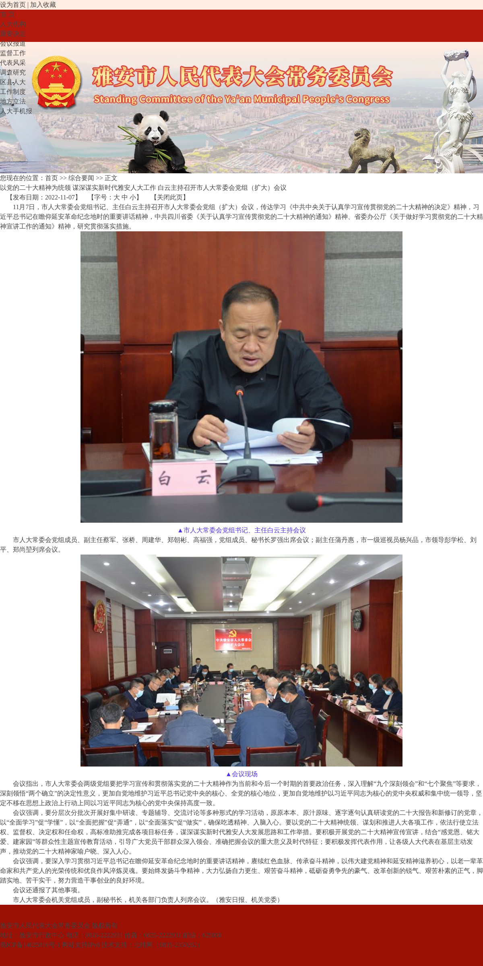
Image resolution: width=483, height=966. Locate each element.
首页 (51, 178)
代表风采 (13, 62)
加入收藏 (43, 4)
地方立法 (13, 101)
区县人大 (13, 82)
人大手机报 (16, 111)
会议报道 (13, 43)
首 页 (7, 14)
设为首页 (13, 4)
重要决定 (13, 33)
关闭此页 (170, 197)
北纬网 (143, 944)
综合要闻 (81, 178)
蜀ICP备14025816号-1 (30, 944)
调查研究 (13, 72)
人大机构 (13, 24)
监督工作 (13, 53)
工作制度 (13, 91)
